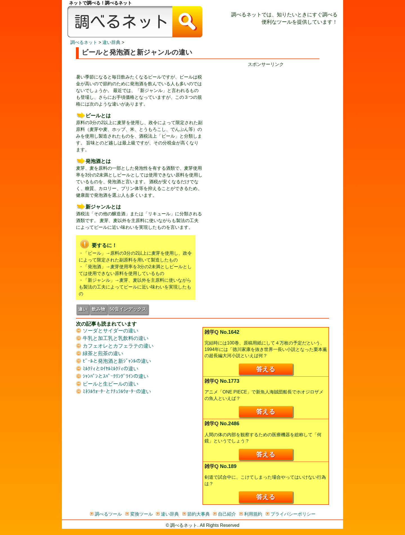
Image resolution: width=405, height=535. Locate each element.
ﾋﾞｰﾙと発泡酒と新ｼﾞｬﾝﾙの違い (113, 361)
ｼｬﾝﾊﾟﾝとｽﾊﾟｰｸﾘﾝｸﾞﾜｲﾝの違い (112, 376)
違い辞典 (111, 42)
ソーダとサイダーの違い (107, 330)
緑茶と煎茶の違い (99, 353)
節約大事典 (196, 514)
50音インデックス (128, 309)
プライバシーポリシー (290, 514)
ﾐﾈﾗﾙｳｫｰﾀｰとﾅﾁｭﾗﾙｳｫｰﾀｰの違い (113, 391)
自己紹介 (224, 514)
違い (82, 309)
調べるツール (105, 514)
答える (265, 369)
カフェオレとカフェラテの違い (115, 346)
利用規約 (250, 514)
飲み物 (98, 309)
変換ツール (139, 514)
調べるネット (83, 42)
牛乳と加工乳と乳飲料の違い (112, 338)
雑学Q (211, 332)
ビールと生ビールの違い (107, 384)
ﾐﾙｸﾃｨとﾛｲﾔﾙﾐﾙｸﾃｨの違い (107, 368)
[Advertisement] (266, 107)
